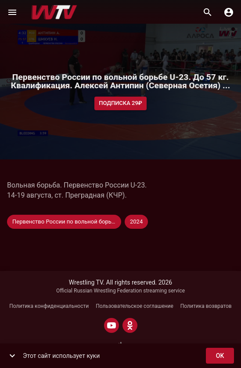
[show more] (12, 355)
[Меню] (12, 12)
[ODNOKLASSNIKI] (129, 325)
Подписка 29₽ (120, 103)
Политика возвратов (206, 306)
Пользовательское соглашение (134, 306)
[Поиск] (207, 12)
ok (220, 356)
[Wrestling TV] (54, 12)
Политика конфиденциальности (49, 306)
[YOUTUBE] (111, 325)
